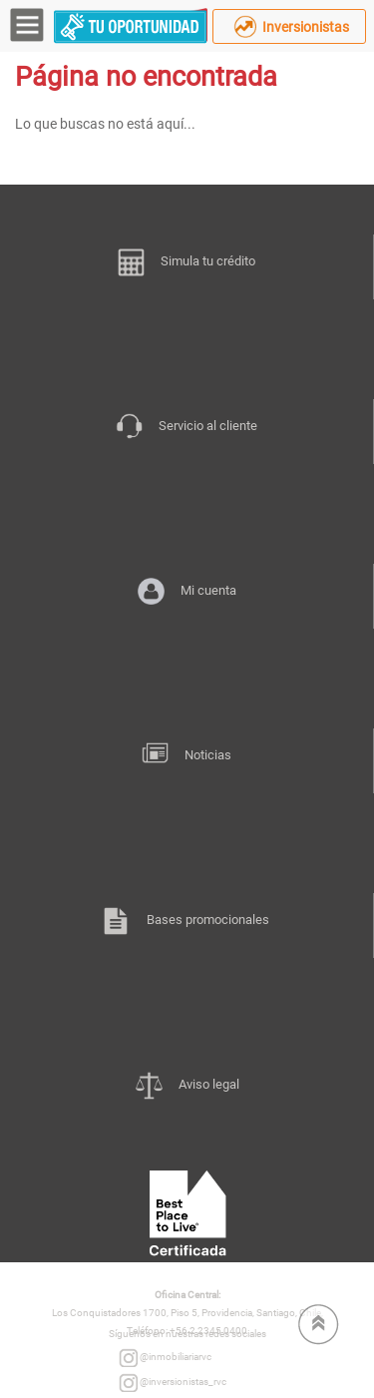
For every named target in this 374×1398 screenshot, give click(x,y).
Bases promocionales (186, 922)
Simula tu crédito (186, 263)
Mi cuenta (187, 593)
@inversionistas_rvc (172, 1382)
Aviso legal (187, 1087)
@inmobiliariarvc (165, 1357)
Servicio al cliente (186, 428)
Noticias (186, 757)
